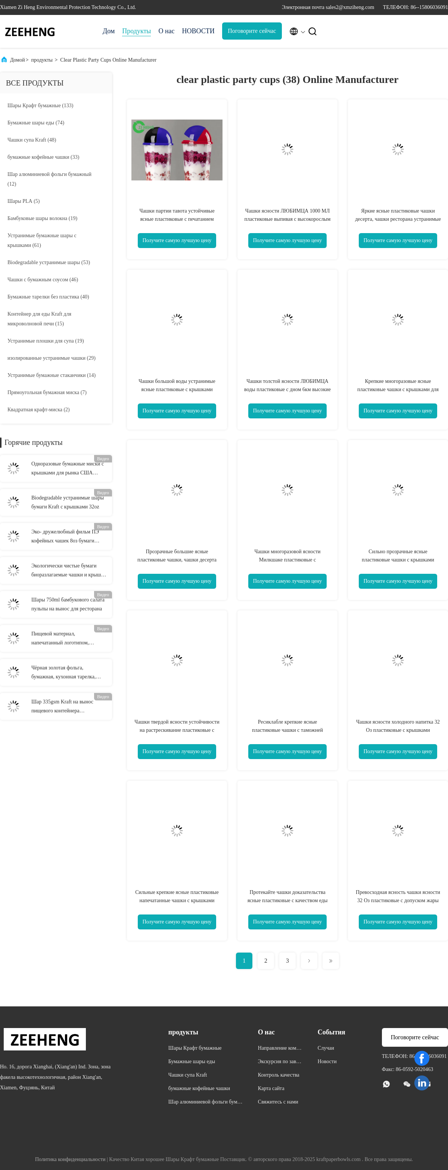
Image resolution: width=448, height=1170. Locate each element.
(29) (51, 358)
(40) (48, 297)
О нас (166, 31)
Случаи (326, 1048)
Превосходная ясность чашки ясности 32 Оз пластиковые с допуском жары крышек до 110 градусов (398, 900)
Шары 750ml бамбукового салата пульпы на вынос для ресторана (68, 604)
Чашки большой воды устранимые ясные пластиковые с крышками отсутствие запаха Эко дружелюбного (177, 389)
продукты (42, 60)
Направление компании (280, 1049)
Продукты (136, 31)
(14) (51, 375)
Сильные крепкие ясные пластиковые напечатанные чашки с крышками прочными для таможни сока (176, 900)
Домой (17, 60)
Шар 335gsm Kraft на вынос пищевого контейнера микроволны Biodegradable (62, 707)
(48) (31, 140)
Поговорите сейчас (252, 31)
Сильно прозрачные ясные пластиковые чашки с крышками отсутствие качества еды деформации (398, 560)
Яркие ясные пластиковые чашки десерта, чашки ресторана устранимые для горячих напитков (398, 219)
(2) (38, 409)
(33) (43, 157)
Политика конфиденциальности (70, 1159)
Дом (109, 31)
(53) (48, 262)
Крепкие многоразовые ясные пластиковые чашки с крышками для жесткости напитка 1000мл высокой (398, 389)
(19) (42, 218)
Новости (327, 1061)
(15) (39, 318)
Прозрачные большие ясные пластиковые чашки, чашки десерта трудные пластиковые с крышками (177, 560)
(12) (49, 179)
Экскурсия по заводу (279, 1063)
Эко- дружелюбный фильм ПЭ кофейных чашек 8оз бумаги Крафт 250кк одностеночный (65, 537)
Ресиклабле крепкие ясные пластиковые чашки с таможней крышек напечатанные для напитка (287, 730)
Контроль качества (278, 1075)
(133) (40, 105)
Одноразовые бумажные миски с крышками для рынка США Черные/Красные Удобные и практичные (67, 469)
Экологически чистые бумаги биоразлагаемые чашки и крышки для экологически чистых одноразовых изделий (68, 571)
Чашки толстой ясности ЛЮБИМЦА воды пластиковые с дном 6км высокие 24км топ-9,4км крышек (287, 389)
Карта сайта (271, 1088)
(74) (35, 123)
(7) (47, 392)
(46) (42, 279)
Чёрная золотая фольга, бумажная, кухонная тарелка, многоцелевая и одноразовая (63, 673)
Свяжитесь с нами (278, 1102)
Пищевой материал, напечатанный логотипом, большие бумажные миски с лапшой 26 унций (62, 639)
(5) (23, 201)
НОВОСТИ (198, 31)
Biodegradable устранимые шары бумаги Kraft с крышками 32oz (67, 502)
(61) (42, 240)
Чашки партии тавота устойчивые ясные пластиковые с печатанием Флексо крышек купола (176, 219)
